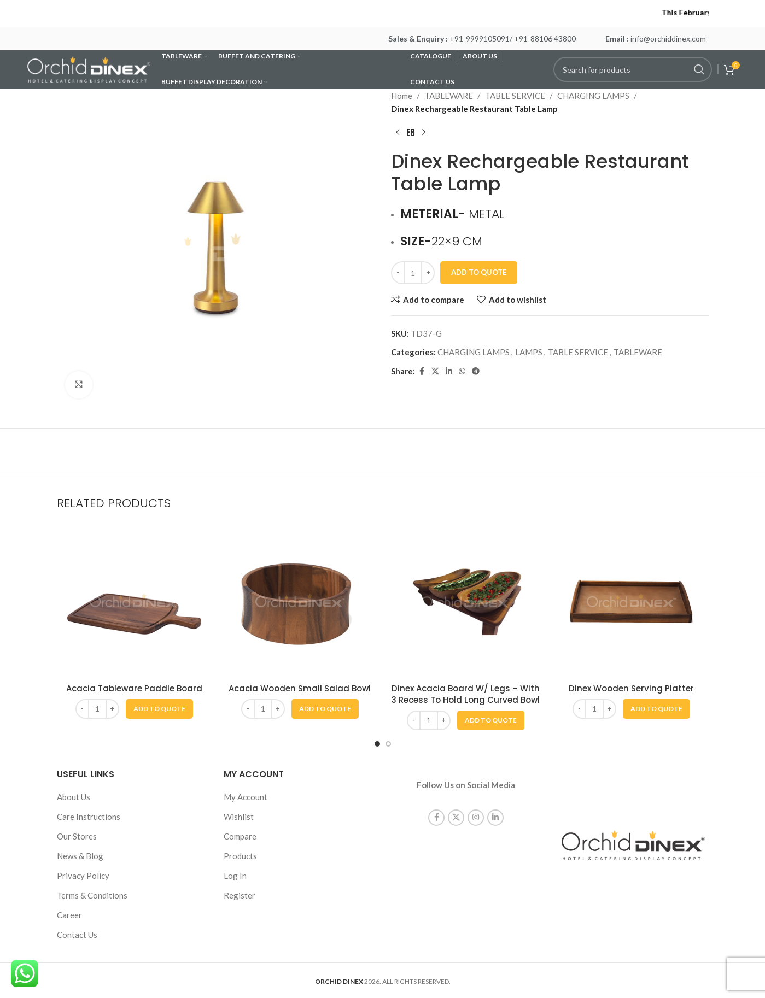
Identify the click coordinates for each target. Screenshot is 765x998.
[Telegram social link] (476, 371)
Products (240, 856)
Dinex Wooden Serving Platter (631, 688)
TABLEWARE (448, 96)
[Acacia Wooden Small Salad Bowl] (300, 600)
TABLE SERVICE (515, 96)
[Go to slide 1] (377, 744)
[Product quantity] (413, 272)
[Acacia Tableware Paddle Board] (134, 600)
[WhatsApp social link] (462, 371)
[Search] (632, 69)
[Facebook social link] (421, 371)
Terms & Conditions (92, 895)
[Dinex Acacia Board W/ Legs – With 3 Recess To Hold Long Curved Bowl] (465, 600)
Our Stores (77, 836)
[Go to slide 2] (388, 744)
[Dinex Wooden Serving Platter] (631, 600)
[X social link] (435, 371)
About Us (73, 797)
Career (69, 915)
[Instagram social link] (476, 805)
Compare (240, 836)
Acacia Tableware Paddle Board (134, 688)
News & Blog (80, 856)
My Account (245, 797)
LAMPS (528, 352)
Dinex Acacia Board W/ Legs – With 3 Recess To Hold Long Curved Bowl (466, 694)
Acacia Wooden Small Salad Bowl (300, 688)
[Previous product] (397, 132)
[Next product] (423, 132)
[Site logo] (88, 68)
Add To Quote (478, 272)
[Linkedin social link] (449, 371)
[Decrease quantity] (398, 272)
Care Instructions (88, 816)
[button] (159, 709)
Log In (235, 875)
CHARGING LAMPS (593, 96)
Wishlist (239, 816)
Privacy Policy (83, 875)
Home (401, 96)
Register (239, 895)
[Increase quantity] (428, 272)
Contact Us (77, 935)
